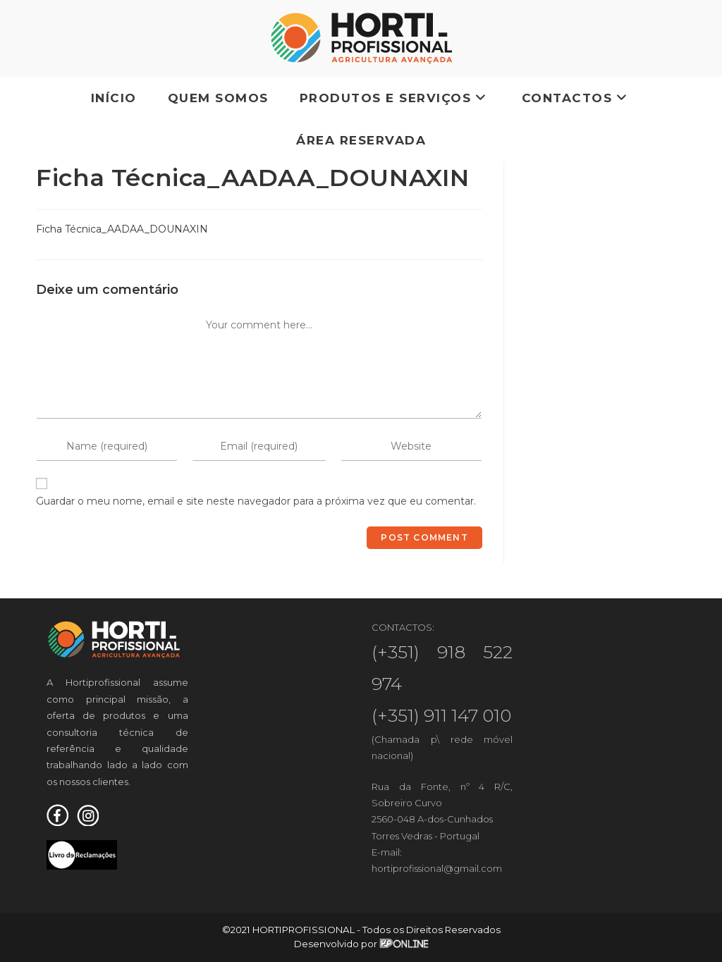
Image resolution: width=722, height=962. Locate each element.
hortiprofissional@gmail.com (437, 868)
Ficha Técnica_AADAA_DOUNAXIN (122, 229)
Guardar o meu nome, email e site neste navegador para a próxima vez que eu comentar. (256, 501)
